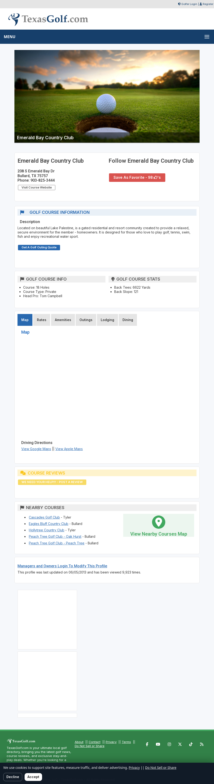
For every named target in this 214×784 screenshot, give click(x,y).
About (79, 742)
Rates (41, 320)
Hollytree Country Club (46, 530)
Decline (12, 777)
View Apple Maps (69, 449)
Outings (85, 320)
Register (208, 4)
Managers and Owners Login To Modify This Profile (62, 566)
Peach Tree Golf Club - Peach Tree (56, 543)
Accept (33, 777)
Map (25, 320)
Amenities (63, 320)
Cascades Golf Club (44, 517)
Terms (126, 742)
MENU (9, 36)
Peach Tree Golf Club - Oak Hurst (55, 536)
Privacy (111, 742)
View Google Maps (36, 449)
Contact (94, 742)
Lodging (107, 320)
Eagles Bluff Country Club (48, 524)
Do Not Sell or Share (90, 746)
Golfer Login (189, 4)
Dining (127, 320)
